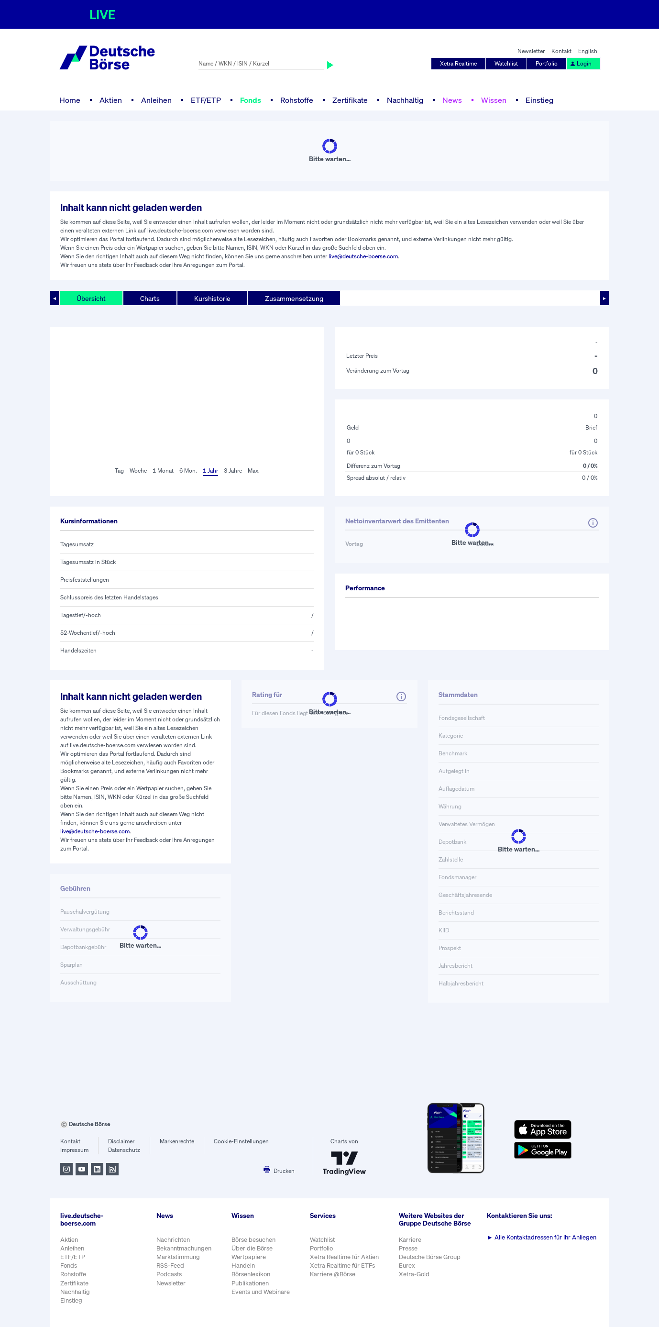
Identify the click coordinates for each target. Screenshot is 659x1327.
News (452, 100)
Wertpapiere (248, 1257)
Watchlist (506, 63)
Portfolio (547, 63)
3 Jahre (233, 470)
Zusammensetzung (294, 298)
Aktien (110, 100)
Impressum (74, 1149)
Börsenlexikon (250, 1274)
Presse (408, 1248)
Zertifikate (350, 100)
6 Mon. (188, 470)
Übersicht (91, 298)
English (587, 51)
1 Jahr (210, 470)
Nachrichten (173, 1240)
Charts (150, 298)
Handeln (243, 1265)
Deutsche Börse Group (430, 1257)
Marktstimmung (178, 1257)
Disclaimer (121, 1141)
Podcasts (169, 1274)
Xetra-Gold (414, 1274)
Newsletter (531, 51)
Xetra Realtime (458, 63)
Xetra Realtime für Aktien (344, 1257)
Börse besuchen (253, 1240)
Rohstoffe (296, 100)
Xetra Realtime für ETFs (342, 1265)
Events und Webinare (260, 1292)
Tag (119, 470)
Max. (254, 470)
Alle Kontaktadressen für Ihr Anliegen (541, 1237)
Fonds (250, 100)
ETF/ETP (206, 100)
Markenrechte (177, 1141)
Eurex (407, 1265)
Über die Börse (252, 1248)
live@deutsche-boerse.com (363, 256)
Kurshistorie (212, 298)
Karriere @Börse (332, 1274)
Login (581, 63)
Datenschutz (124, 1149)
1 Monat (163, 470)
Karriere (410, 1240)
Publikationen (250, 1283)
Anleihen (156, 100)
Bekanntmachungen (183, 1248)
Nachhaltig (405, 100)
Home (69, 100)
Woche (138, 470)
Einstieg (539, 100)
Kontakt (561, 51)
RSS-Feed (170, 1265)
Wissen (493, 100)
